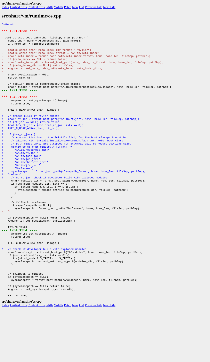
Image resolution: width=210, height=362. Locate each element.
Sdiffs (49, 7)
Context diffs (36, 7)
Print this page (8, 24)
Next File (109, 7)
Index (5, 7)
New (75, 7)
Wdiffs (58, 7)
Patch (67, 7)
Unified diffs (18, 7)
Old (81, 7)
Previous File (93, 7)
